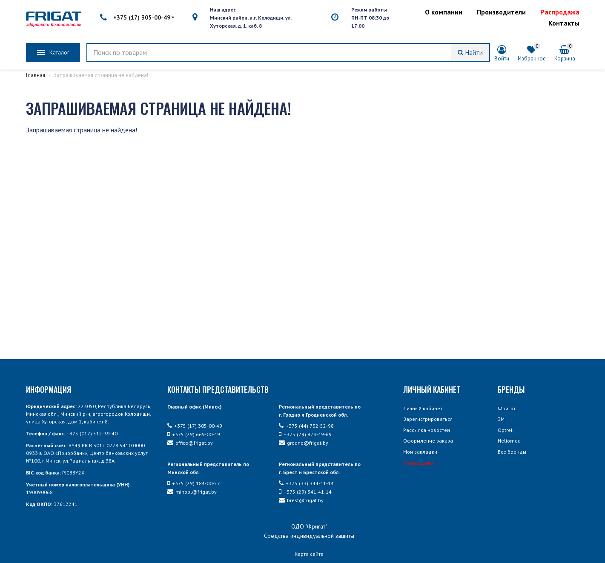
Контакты (563, 23)
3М (501, 419)
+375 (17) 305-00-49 (137, 17)
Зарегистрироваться (428, 419)
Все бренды (512, 452)
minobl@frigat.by (192, 492)
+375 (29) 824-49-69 (305, 434)
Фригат (507, 408)
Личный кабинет (422, 408)
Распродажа (559, 12)
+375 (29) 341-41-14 (305, 492)
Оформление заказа (428, 440)
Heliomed (509, 440)
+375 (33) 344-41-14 (306, 483)
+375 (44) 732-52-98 (306, 426)
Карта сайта (309, 554)
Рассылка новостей (426, 430)
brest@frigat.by (301, 500)
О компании (443, 12)
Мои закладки (420, 452)
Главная (36, 75)
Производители (501, 12)
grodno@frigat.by (303, 443)
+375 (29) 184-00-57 (193, 483)
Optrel (505, 430)
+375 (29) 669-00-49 (193, 434)
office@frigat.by (190, 443)
